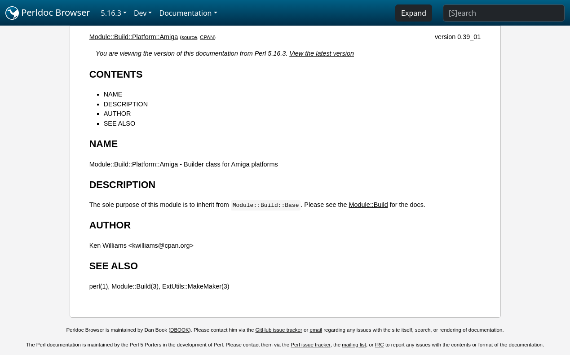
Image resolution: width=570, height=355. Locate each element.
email (316, 330)
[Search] (504, 13)
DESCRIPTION (126, 104)
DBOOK (179, 330)
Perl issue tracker (310, 344)
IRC (379, 344)
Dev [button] (140, 13)
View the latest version (321, 53)
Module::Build (368, 204)
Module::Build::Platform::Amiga (133, 36)
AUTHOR (117, 113)
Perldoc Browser (47, 13)
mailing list (354, 344)
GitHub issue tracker (279, 330)
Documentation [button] (185, 13)
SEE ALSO (119, 123)
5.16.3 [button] (111, 13)
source (189, 37)
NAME (113, 94)
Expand (413, 13)
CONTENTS (116, 74)
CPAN (207, 37)
